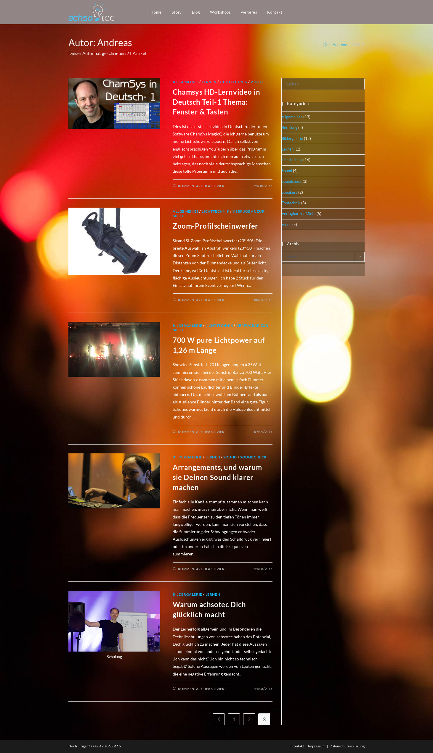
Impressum (316, 746)
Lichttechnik (233, 82)
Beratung (289, 127)
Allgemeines (186, 82)
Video (257, 82)
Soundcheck (253, 457)
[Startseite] (325, 44)
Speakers (289, 192)
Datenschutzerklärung (347, 746)
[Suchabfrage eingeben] (323, 84)
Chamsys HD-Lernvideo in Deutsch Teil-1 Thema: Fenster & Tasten (216, 102)
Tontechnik (291, 203)
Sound (230, 457)
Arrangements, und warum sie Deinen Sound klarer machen (217, 477)
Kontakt (297, 746)
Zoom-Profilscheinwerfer (215, 226)
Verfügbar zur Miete (299, 213)
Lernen (209, 82)
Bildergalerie (187, 325)
